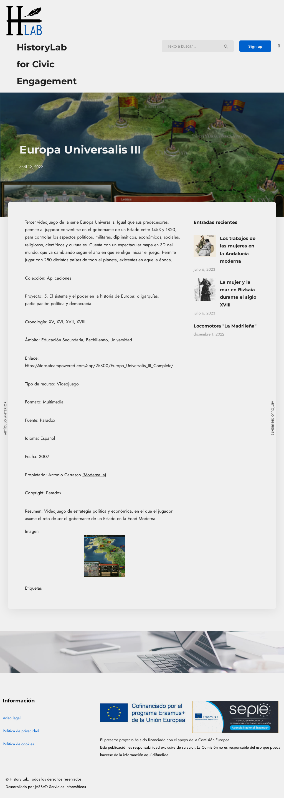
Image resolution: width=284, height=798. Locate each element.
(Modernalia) (94, 475)
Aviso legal (12, 718)
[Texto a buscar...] (226, 46)
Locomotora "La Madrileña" (225, 326)
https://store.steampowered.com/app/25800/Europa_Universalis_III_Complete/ (99, 366)
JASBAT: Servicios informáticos (60, 786)
